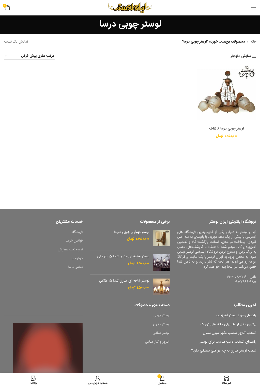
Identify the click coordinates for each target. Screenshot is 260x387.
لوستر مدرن (161, 324)
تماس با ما (75, 267)
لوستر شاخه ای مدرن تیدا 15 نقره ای (123, 256)
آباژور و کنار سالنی (157, 342)
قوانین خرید (74, 241)
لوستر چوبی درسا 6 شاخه (226, 129)
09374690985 (245, 282)
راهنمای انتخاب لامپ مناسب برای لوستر (228, 342)
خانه (253, 42)
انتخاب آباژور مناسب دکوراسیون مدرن (229, 333)
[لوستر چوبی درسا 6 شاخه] (226, 94)
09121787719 (237, 277)
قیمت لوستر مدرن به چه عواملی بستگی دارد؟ (223, 351)
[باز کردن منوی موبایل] (254, 8)
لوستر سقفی (161, 333)
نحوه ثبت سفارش (70, 249)
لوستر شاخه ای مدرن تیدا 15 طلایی (124, 281)
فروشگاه (77, 232)
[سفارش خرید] (29, 56)
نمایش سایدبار (241, 56)
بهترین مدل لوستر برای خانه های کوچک (228, 324)
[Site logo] (130, 8)
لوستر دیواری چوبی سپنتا (131, 232)
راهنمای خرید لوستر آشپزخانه (236, 315)
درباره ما (77, 258)
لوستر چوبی (161, 315)
